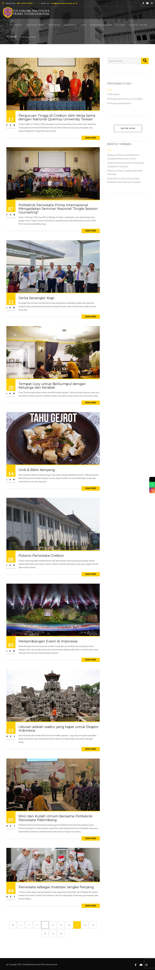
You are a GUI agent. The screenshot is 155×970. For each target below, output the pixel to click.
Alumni (120, 25)
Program (54, 25)
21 (53, 933)
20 (45, 933)
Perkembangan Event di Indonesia (48, 641)
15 (61, 925)
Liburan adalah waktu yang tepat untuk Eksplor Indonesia (58, 729)
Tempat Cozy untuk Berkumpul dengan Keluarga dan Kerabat (52, 386)
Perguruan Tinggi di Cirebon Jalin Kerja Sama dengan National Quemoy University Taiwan (56, 117)
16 (69, 925)
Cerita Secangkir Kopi (36, 298)
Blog (13, 37)
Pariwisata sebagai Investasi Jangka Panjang (56, 887)
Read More (90, 137)
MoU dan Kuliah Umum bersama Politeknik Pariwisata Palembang (55, 818)
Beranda (16, 25)
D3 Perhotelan (113, 94)
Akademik (70, 25)
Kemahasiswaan (101, 25)
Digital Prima (138, 25)
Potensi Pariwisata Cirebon (41, 556)
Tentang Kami (35, 25)
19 (93, 925)
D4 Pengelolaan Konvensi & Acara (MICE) (125, 99)
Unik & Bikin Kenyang (36, 470)
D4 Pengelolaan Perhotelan (119, 103)
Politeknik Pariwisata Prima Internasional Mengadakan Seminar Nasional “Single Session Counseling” (58, 208)
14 (53, 925)
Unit (84, 25)
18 (85, 925)
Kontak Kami (27, 37)
